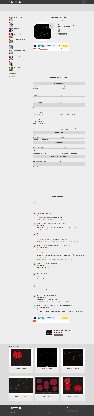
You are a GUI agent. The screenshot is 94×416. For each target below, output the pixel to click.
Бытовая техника (18, 17)
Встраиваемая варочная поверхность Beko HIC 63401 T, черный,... (46, 46)
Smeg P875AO (47, 396)
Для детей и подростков (19, 39)
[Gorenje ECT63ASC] (47, 357)
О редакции (51, 1)
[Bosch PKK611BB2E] (21, 357)
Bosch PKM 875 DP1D (20, 396)
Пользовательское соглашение (31, 413)
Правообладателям (62, 413)
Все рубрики (11, 76)
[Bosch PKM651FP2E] (73, 385)
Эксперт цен (16, 2)
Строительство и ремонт (19, 22)
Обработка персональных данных (53, 413)
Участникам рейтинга (15, 414)
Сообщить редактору (72, 410)
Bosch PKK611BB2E (21, 368)
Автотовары (16, 28)
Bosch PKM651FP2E (73, 396)
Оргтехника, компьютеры (20, 56)
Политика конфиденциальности (42, 413)
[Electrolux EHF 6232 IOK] (73, 357)
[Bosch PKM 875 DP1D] (21, 385)
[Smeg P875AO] (47, 385)
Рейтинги (31, 1)
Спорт (15, 61)
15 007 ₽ (58, 45)
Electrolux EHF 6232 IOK (73, 368)
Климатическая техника (19, 50)
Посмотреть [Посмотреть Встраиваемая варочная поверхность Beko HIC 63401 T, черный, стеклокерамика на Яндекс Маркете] (65, 45)
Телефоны (16, 45)
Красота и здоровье (18, 34)
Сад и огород (17, 67)
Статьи (36, 1)
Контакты (38, 412)
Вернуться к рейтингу (62, 34)
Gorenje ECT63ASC (47, 368)
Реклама (13, 412)
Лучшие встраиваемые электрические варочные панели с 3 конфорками (71, 26)
